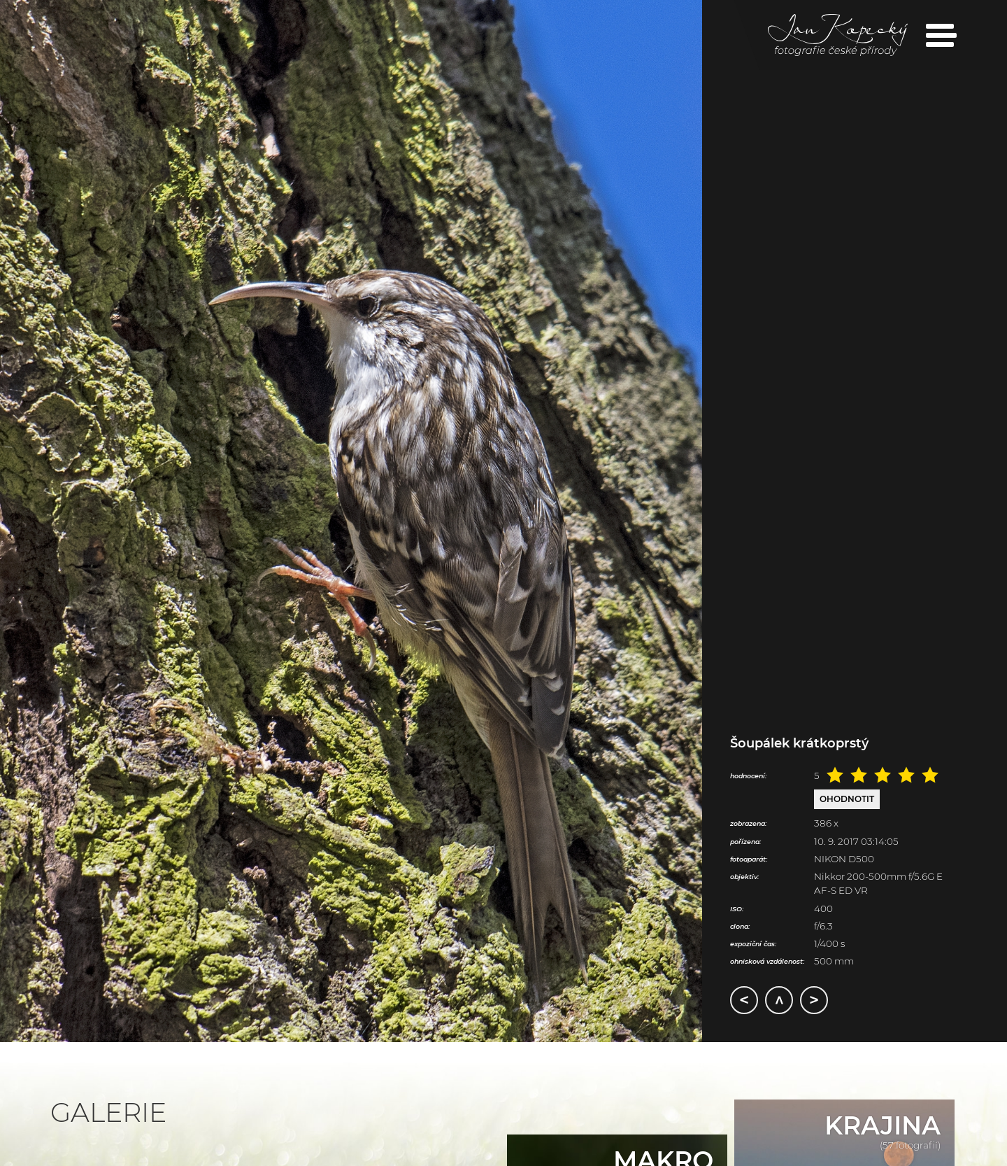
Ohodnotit (847, 799)
